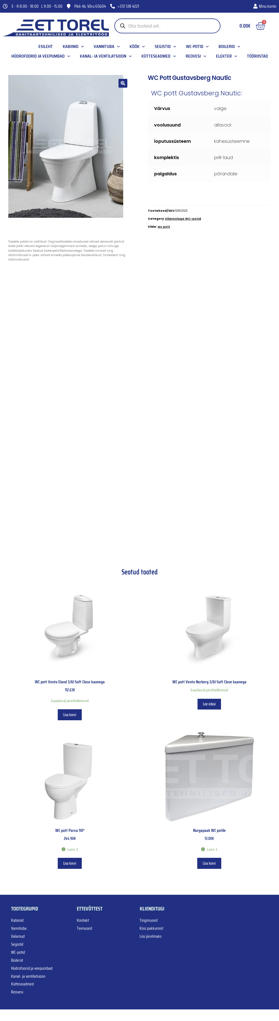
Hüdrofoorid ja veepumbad (40, 56)
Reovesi (196, 56)
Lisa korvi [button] (69, 715)
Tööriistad (257, 56)
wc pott (164, 227)
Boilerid (229, 46)
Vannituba (107, 46)
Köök (137, 46)
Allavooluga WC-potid (183, 219)
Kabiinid (73, 46)
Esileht (45, 46)
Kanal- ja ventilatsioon (105, 56)
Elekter (226, 56)
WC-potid (197, 46)
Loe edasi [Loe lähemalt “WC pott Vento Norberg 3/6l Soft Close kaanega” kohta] (209, 704)
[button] (123, 83)
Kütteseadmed (158, 56)
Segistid (165, 46)
